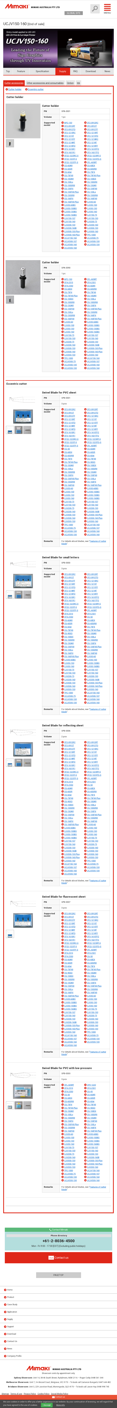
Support (10, 1326)
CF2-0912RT (69, 126)
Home (10, 1290)
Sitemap (5, 1394)
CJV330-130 (69, 355)
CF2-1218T (92, 142)
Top (8, 71)
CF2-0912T (92, 126)
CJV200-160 (92, 225)
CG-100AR (69, 179)
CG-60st (68, 172)
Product (10, 1297)
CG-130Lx (91, 192)
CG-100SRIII (69, 185)
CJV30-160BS (70, 215)
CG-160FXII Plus (71, 202)
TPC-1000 (91, 235)
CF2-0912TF (92, 129)
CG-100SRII (92, 182)
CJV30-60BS (70, 205)
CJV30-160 (92, 211)
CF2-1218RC (92, 139)
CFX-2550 (68, 286)
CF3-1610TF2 (93, 149)
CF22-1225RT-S (94, 155)
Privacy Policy (30, 1394)
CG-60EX (91, 165)
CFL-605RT (92, 162)
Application (12, 1312)
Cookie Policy (43, 1394)
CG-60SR (68, 169)
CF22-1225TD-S (94, 159)
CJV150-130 (92, 218)
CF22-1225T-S (70, 159)
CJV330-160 (92, 355)
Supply (62, 71)
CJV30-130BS (70, 211)
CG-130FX (68, 188)
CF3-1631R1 (69, 152)
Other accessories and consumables (45, 83)
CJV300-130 (92, 228)
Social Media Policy (59, 1394)
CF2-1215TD (92, 136)
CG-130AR (91, 185)
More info (60, 1405)
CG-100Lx (68, 182)
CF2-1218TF (92, 146)
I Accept (47, 1405)
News (107, 71)
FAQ (75, 71)
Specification (42, 71)
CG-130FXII (92, 188)
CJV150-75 (92, 215)
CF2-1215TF (69, 139)
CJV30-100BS (70, 208)
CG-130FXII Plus (71, 192)
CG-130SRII (69, 195)
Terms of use (16, 1394)
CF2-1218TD (69, 146)
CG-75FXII (68, 175)
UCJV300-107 (70, 241)
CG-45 (90, 1091)
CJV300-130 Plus (72, 231)
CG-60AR (68, 165)
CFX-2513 (68, 282)
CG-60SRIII (92, 169)
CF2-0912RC (92, 123)
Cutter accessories (13, 83)
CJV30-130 (92, 208)
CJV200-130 (69, 225)
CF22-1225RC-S (71, 155)
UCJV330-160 (70, 248)
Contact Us (12, 1341)
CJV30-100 (92, 205)
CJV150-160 (69, 221)
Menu (107, 9)
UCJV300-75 (92, 238)
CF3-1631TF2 (93, 152)
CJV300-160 (92, 231)
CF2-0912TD (69, 129)
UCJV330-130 (93, 244)
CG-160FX (68, 198)
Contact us (58, 1397)
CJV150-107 (69, 218)
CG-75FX (91, 172)
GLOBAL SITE (73, 13)
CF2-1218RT (69, 142)
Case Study (12, 1304)
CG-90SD (91, 462)
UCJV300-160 (70, 244)
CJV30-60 (91, 202)
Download (91, 71)
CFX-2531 (91, 282)
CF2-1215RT (92, 132)
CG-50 (67, 449)
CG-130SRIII (92, 195)
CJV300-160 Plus (72, 235)
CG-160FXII (92, 198)
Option (70, 83)
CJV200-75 (92, 221)
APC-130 (68, 123)
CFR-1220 (91, 1085)
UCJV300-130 (93, 241)
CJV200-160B (70, 228)
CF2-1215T (69, 136)
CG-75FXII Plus (93, 175)
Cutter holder (15, 89)
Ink (78, 83)
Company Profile (14, 1356)
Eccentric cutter (36, 89)
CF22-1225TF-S (71, 162)
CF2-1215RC (69, 132)
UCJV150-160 (70, 238)
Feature (21, 71)
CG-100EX (91, 179)
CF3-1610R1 (69, 149)
